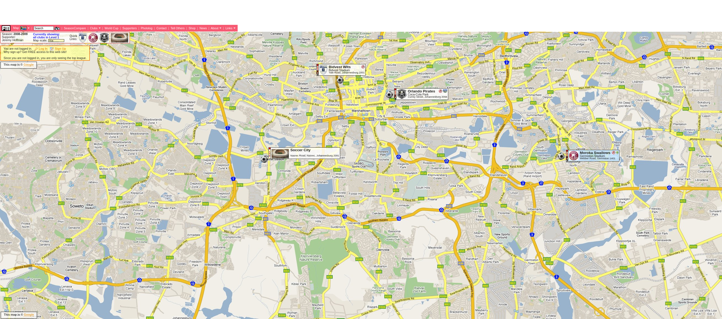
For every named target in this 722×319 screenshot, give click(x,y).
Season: (15, 34)
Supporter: (9, 37)
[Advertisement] (100, 64)
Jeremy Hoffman (12, 40)
